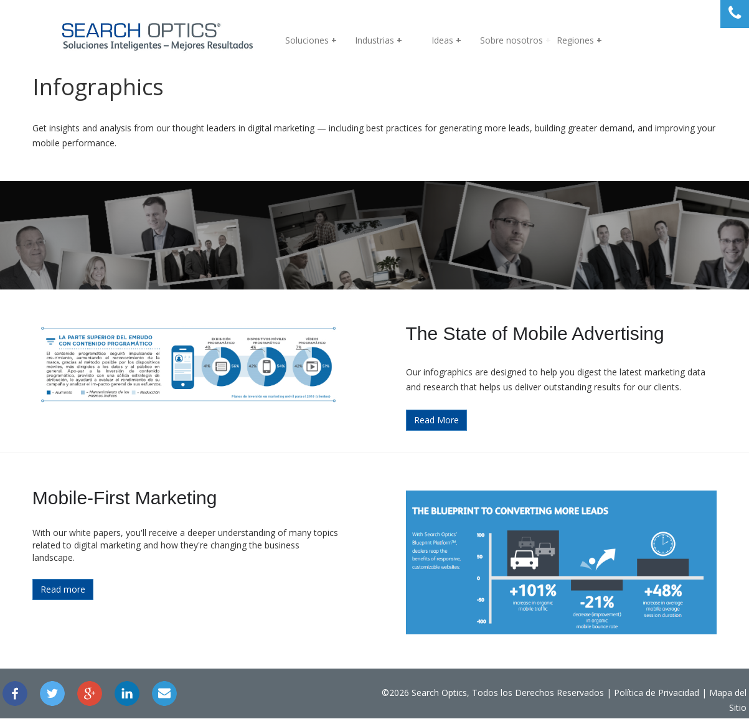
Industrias (374, 40)
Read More (436, 435)
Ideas (442, 40)
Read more (87, 604)
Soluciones (307, 40)
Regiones (575, 40)
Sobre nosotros (511, 40)
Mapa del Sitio (661, 711)
